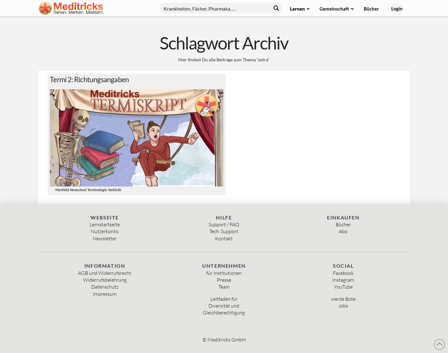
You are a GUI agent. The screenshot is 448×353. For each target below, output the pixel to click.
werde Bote (343, 299)
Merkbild (62, 190)
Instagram (343, 280)
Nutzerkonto (105, 231)
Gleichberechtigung (224, 312)
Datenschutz (105, 287)
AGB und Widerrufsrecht (104, 273)
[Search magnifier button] (276, 8)
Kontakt (224, 238)
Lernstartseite (105, 224)
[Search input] (214, 8)
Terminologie (97, 190)
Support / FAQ (223, 224)
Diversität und (223, 306)
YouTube (343, 287)
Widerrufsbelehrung (105, 280)
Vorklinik (114, 190)
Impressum (105, 294)
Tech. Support (223, 231)
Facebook (343, 273)
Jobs (343, 306)
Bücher (343, 224)
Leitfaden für (224, 299)
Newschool (78, 190)
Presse (224, 280)
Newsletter (105, 238)
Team (224, 287)
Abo (343, 231)
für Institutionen (224, 273)
